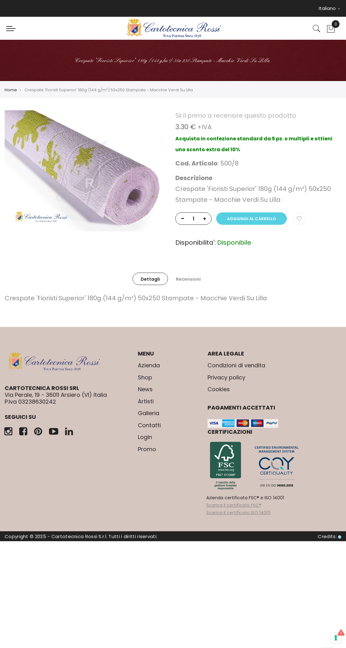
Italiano (329, 8)
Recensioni (188, 279)
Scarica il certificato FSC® (233, 505)
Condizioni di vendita (236, 365)
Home (11, 90)
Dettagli (150, 279)
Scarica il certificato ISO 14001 (238, 513)
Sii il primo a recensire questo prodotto (235, 115)
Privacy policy (226, 377)
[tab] (150, 279)
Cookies (219, 389)
